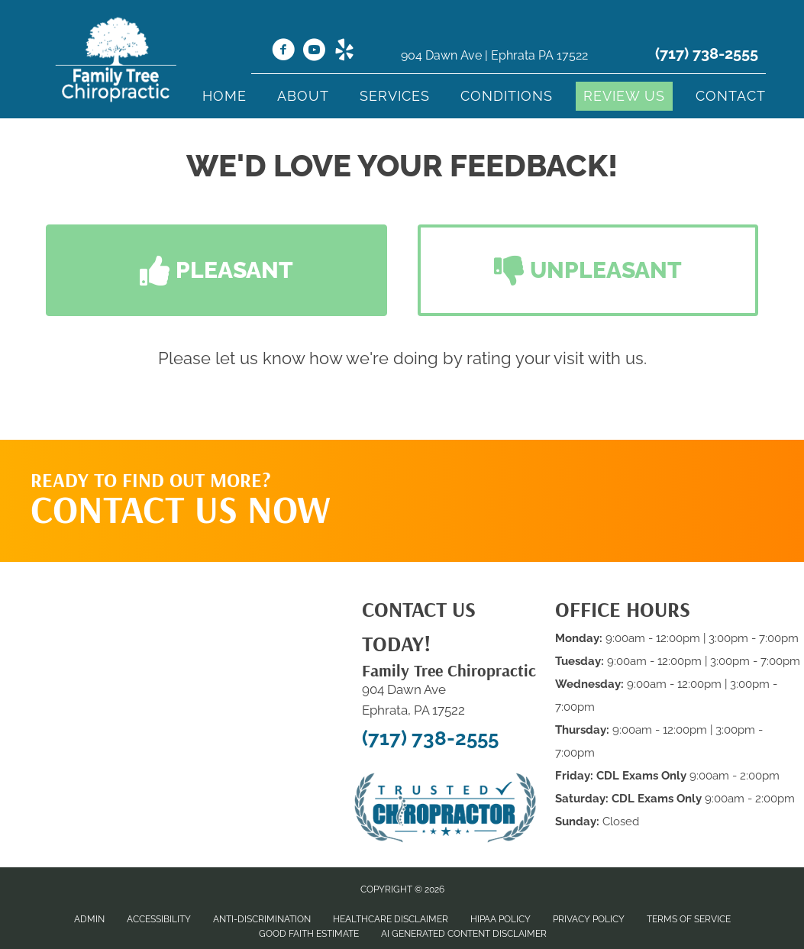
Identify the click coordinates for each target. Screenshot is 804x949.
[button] (216, 270)
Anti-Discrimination (262, 919)
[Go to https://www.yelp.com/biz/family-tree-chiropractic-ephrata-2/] (344, 52)
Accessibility (159, 919)
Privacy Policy (589, 919)
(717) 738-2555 (706, 53)
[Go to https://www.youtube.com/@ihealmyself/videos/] (313, 52)
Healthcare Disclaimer (390, 919)
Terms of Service (689, 919)
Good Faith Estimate (309, 933)
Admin (89, 919)
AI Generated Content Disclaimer (464, 933)
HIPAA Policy (500, 919)
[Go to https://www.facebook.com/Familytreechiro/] (283, 52)
